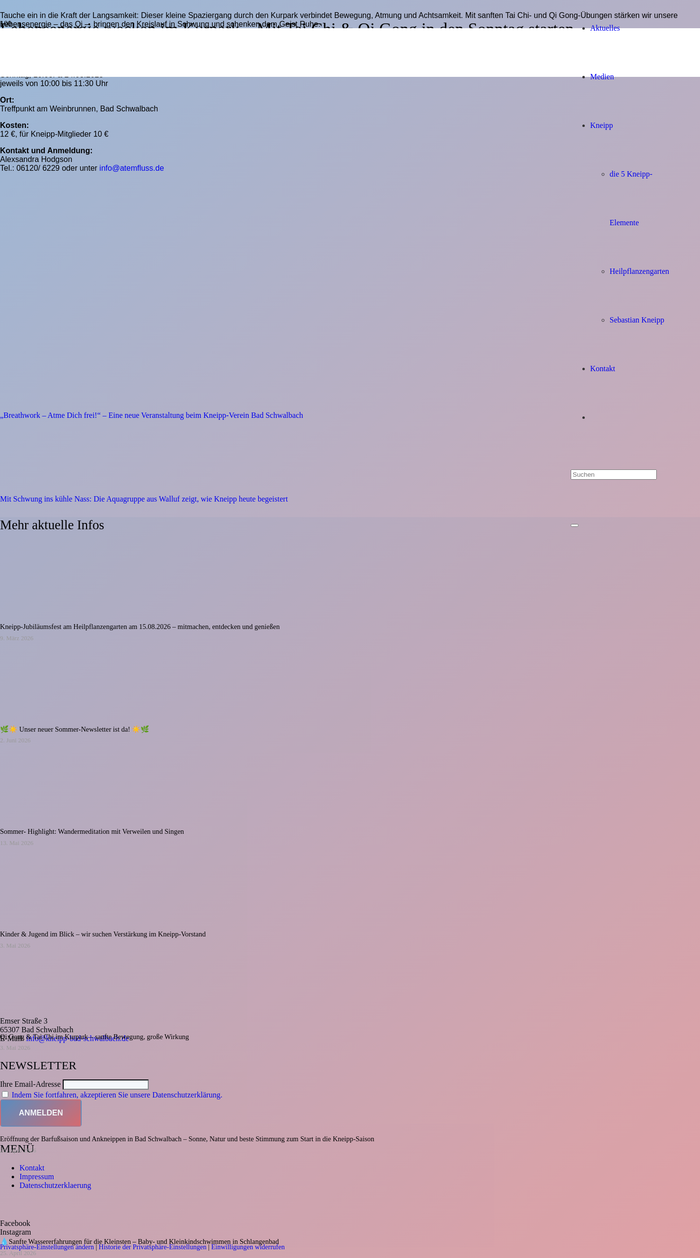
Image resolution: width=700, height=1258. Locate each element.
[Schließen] (574, 525)
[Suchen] (614, 474)
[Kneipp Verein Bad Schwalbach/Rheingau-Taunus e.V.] (322, 528)
